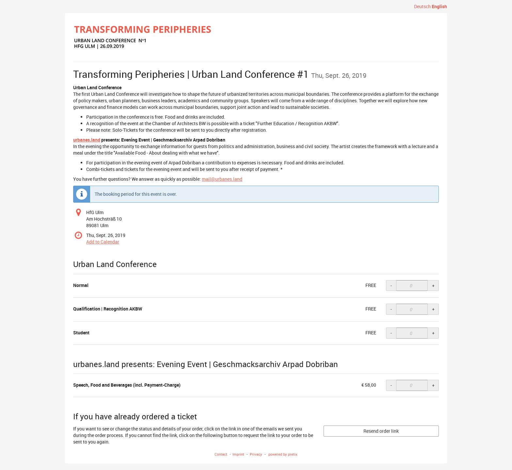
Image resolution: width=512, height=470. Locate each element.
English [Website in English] (439, 6)
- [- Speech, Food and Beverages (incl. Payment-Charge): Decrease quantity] (391, 385)
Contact (221, 454)
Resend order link (381, 431)
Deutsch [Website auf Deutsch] (422, 6)
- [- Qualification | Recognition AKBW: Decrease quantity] (391, 309)
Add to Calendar (102, 242)
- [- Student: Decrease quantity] (391, 333)
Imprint (238, 454)
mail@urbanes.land (222, 179)
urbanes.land (86, 140)
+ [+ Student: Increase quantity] (433, 333)
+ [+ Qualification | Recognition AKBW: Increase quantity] (433, 309)
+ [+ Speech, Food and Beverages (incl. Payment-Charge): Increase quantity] (433, 385)
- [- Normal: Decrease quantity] (391, 285)
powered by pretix (282, 454)
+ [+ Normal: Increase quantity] (433, 285)
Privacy (256, 454)
